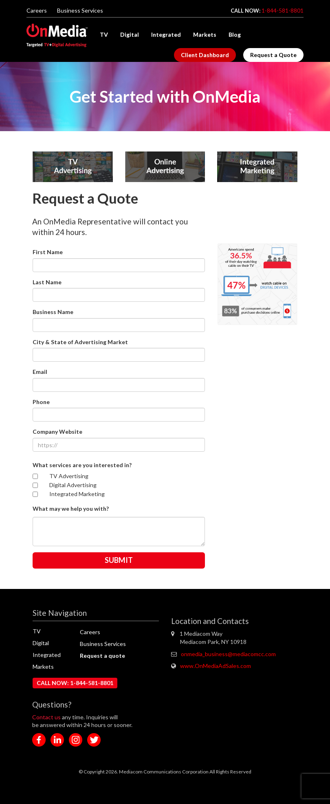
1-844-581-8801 (283, 10)
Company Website (57, 431)
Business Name (53, 311)
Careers (36, 10)
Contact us (47, 717)
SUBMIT (119, 560)
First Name (48, 251)
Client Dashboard (205, 54)
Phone (41, 401)
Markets (204, 34)
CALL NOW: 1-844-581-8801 (75, 682)
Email (40, 371)
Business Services (80, 10)
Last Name (47, 282)
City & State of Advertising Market (80, 341)
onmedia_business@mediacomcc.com (228, 653)
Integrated (166, 34)
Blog (235, 34)
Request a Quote (273, 54)
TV (104, 34)
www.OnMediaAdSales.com (215, 665)
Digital (129, 34)
